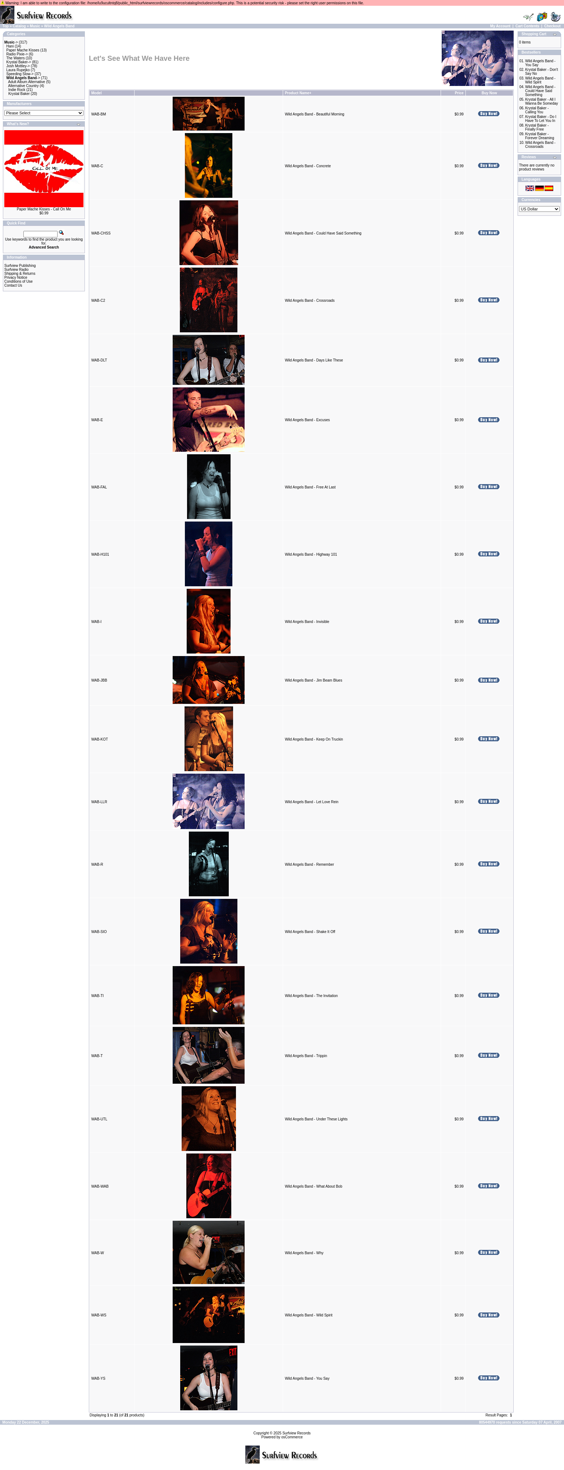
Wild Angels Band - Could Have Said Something (323, 233)
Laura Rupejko (18, 70)
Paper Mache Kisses (23, 50)
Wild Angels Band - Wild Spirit (308, 1315)
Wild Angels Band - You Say (307, 1378)
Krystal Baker (18, 94)
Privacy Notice (15, 277)
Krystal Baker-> (18, 62)
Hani (10, 46)
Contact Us (13, 285)
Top (6, 26)
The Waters (15, 58)
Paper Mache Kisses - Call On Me (44, 209)
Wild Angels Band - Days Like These (314, 360)
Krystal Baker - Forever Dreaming (539, 136)
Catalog (19, 26)
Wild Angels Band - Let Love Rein (311, 802)
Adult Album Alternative (26, 82)
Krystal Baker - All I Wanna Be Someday (541, 101)
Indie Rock (16, 90)
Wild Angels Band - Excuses (307, 420)
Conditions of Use (18, 281)
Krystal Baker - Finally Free (537, 127)
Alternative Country (23, 86)
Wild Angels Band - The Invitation (311, 996)
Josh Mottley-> (18, 66)
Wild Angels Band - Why (304, 1253)
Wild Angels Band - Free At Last (310, 487)
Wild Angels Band (59, 26)
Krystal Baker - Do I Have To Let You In (540, 119)
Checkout (552, 26)
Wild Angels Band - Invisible (307, 622)
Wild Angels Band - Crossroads (310, 300)
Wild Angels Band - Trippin (306, 1056)
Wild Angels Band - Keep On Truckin (314, 739)
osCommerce (292, 1437)
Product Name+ (298, 93)
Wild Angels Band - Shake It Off (310, 932)
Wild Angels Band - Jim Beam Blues (313, 680)
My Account (500, 26)
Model (96, 93)
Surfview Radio (16, 270)
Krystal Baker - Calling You (537, 110)
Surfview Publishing (20, 266)
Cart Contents (527, 26)
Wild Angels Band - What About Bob (313, 1186)
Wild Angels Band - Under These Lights (316, 1119)
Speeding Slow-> (20, 74)
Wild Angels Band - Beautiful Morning (314, 114)
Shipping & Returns (19, 274)
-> (11, 42)
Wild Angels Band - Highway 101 (311, 554)
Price (459, 93)
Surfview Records (296, 1433)
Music (35, 26)
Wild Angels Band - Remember (309, 864)
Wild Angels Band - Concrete (308, 166)
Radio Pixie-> (17, 54)
